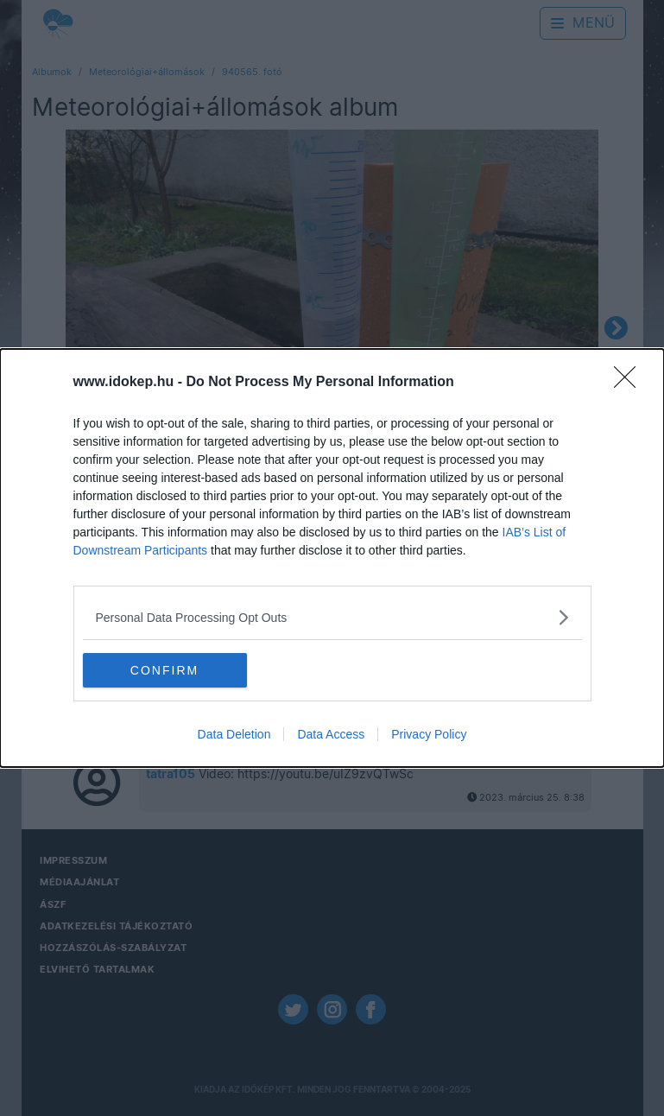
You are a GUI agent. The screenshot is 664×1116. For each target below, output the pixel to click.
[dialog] (332, 558)
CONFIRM (164, 670)
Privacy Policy (428, 734)
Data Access (330, 734)
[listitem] (332, 617)
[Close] (630, 382)
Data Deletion (234, 734)
